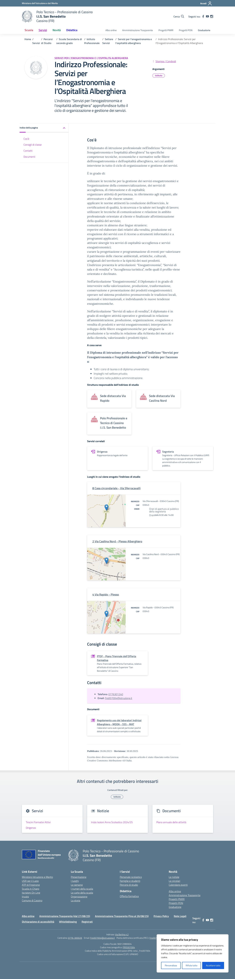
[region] (192, 953)
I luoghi (75, 881)
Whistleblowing (68, 922)
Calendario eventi (178, 885)
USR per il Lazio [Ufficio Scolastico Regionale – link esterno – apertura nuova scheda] (30, 881)
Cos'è (26, 139)
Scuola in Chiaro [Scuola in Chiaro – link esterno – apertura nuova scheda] (30, 889)
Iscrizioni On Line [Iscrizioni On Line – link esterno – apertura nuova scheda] (31, 893)
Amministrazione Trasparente (137, 30)
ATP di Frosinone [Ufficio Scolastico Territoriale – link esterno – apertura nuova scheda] (31, 885)
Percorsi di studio (129, 885)
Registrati (87, 922)
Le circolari (174, 881)
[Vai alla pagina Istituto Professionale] (92, 41)
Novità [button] (57, 30)
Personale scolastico (131, 877)
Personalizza (171, 965)
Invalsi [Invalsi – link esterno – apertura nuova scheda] (25, 896)
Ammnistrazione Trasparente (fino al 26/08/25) (122, 916)
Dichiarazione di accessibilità (38, 922)
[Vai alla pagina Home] (27, 39)
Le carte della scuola (82, 893)
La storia (75, 900)
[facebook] (203, 16)
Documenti (29, 157)
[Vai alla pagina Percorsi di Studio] (47, 41)
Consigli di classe (33, 145)
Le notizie (174, 877)
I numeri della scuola (82, 889)
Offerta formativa (129, 896)
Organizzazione (79, 896)
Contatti (28, 151)
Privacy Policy (161, 916)
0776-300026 (75, 938)
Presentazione (78, 877)
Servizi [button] (43, 30)
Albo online (111, 30)
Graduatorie (204, 30)
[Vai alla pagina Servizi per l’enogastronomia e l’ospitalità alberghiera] (133, 41)
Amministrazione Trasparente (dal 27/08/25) (64, 916)
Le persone (77, 885)
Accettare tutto (213, 965)
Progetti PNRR (165, 30)
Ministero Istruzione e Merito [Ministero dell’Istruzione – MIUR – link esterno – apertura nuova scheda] (37, 877)
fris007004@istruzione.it (118, 698)
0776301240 (115, 694)
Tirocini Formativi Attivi (38, 822)
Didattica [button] (71, 30)
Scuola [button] (29, 30)
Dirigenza (31, 828)
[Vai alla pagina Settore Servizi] (107, 41)
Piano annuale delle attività (171, 822)
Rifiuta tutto (191, 965)
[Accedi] (206, 3)
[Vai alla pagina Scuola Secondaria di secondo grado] (69, 41)
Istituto (158, 75)
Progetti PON (185, 30)
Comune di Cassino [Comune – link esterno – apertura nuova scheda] (32, 900)
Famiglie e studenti (130, 881)
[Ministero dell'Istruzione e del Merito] (40, 3)
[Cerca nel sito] (178, 16)
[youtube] (207, 16)
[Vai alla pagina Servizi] (36, 43)
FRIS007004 (129, 947)
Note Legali (180, 916)
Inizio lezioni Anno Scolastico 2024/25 (112, 822)
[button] (44, 127)
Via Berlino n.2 (122, 934)
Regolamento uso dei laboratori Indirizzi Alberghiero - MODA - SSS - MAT (119, 722)
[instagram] (211, 16)
